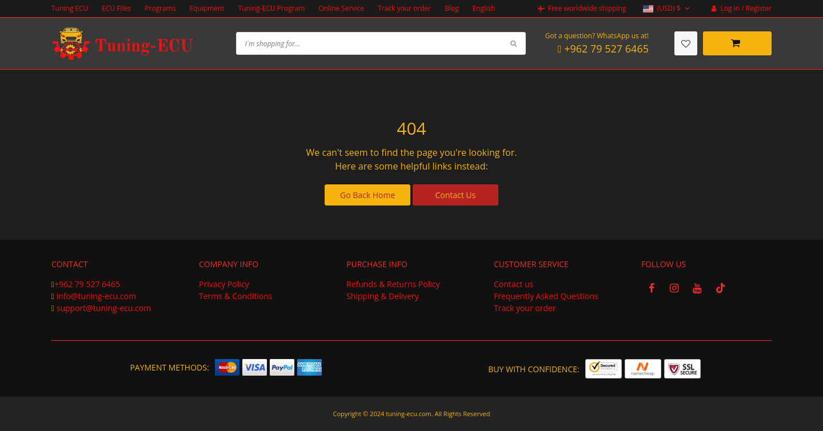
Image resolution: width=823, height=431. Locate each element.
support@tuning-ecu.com (104, 308)
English (484, 8)
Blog (452, 8)
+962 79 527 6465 (87, 284)
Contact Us (455, 195)
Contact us (513, 284)
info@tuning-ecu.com (96, 296)
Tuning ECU (69, 8)
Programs (160, 8)
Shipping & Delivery (382, 296)
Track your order (404, 8)
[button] (667, 9)
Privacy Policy (224, 284)
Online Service (341, 8)
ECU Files (116, 8)
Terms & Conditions (236, 296)
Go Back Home (367, 195)
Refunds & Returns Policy (393, 284)
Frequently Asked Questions (546, 296)
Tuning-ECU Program (271, 8)
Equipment (206, 8)
